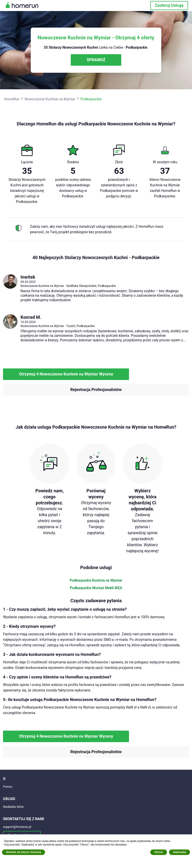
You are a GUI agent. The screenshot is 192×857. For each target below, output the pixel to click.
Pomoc (7, 787)
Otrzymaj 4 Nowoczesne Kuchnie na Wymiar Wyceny (66, 374)
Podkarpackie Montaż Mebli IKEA (96, 588)
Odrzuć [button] (158, 852)
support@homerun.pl (17, 827)
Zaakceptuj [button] (179, 852)
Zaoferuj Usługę (169, 5)
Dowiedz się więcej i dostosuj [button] (23, 852)
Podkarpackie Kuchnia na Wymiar (96, 580)
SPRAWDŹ (96, 59)
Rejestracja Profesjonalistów (96, 389)
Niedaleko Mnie (13, 807)
